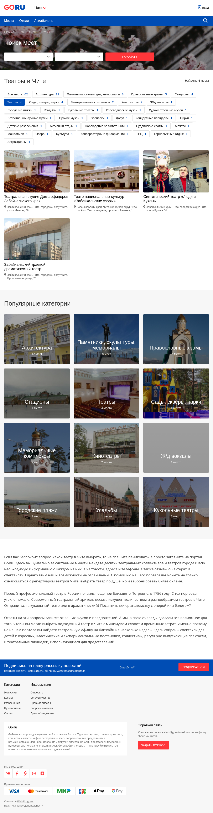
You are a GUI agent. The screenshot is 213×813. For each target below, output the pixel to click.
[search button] (205, 21)
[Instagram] (34, 773)
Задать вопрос (153, 745)
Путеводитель (12, 708)
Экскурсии (10, 692)
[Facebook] (17, 773)
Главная (9, 32)
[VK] (8, 773)
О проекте (37, 692)
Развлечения (12, 703)
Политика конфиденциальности (23, 805)
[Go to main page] (14, 8)
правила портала (74, 671)
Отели (24, 20)
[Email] (145, 667)
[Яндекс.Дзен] (42, 773)
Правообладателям (42, 713)
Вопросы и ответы (42, 708)
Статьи (8, 713)
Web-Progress (25, 801)
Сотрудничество (40, 697)
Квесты (8, 697)
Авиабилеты (43, 20)
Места (9, 20)
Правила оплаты (41, 703)
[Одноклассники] (25, 773)
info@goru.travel (175, 732)
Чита (22, 32)
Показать (129, 56)
